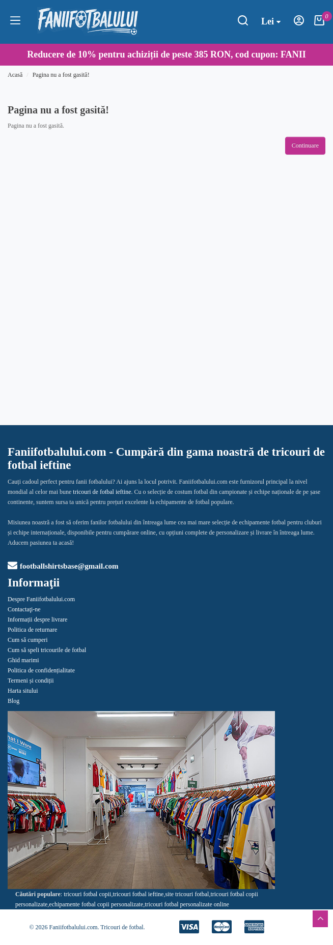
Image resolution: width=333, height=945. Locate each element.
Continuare (305, 145)
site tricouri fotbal (187, 894)
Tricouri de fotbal (121, 927)
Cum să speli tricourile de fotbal (47, 650)
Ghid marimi (23, 660)
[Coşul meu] (319, 23)
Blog (13, 700)
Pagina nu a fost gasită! (61, 74)
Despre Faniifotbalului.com (41, 599)
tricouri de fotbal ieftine (102, 491)
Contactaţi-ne (24, 609)
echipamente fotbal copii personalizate (96, 904)
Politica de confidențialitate (41, 670)
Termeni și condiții (30, 680)
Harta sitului (23, 690)
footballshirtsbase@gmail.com (63, 566)
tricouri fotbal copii (87, 894)
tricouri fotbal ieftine (138, 894)
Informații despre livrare (37, 619)
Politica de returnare (32, 629)
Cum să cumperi (28, 639)
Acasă (15, 74)
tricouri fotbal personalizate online (187, 904)
